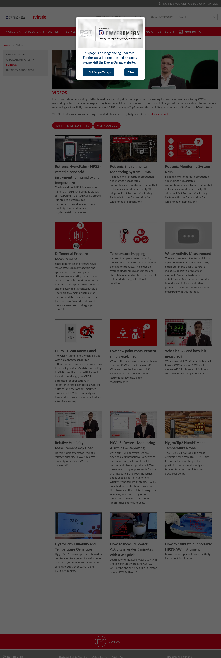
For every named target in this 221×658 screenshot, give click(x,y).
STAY (131, 72)
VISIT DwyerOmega (99, 72)
